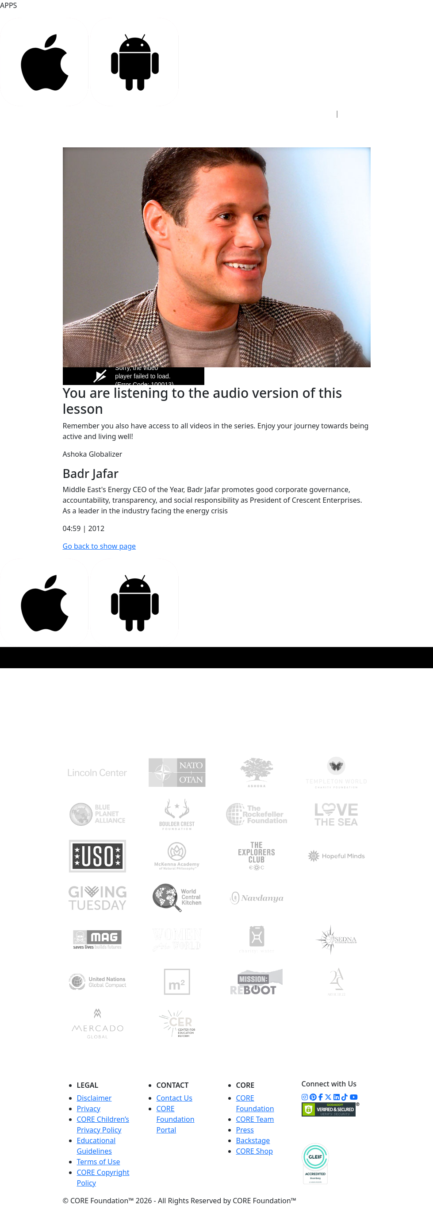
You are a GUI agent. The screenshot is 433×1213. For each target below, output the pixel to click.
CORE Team (255, 1119)
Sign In (316, 113)
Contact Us (174, 1098)
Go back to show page (99, 546)
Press (245, 1130)
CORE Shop (254, 1151)
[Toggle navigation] (358, 134)
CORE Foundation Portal (176, 1119)
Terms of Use (98, 1162)
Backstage (253, 1140)
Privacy (88, 1108)
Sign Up (359, 113)
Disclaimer (94, 1098)
